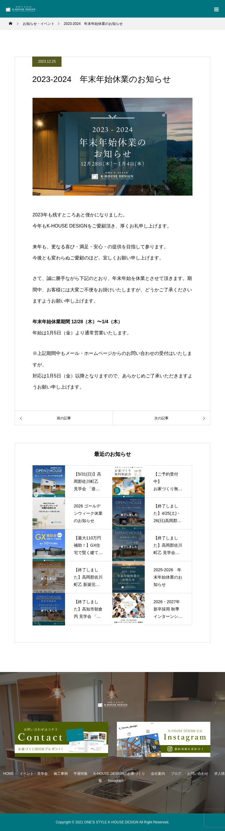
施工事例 (61, 774)
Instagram (115, 781)
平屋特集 (81, 774)
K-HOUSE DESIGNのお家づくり (119, 774)
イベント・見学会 (34, 774)
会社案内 (158, 774)
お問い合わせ (197, 774)
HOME (8, 774)
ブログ (176, 774)
